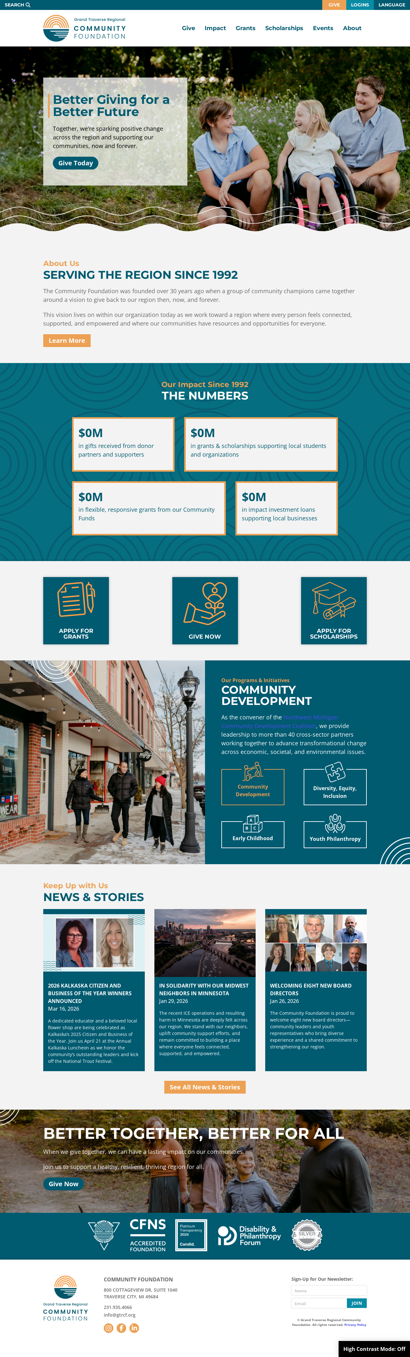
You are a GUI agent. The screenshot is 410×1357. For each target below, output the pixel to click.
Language (392, 5)
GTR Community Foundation (84, 28)
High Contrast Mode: (374, 1349)
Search (14, 5)
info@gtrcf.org (119, 1315)
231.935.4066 (118, 1307)
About (352, 28)
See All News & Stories (205, 1087)
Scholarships (284, 28)
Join (357, 1303)
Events (323, 28)
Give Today (75, 163)
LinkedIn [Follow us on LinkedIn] (134, 1328)
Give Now (63, 1183)
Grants (246, 28)
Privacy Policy (355, 1324)
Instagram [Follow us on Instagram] (108, 1328)
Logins (360, 5)
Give (334, 5)
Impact (215, 28)
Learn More (67, 340)
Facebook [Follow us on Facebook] (121, 1328)
